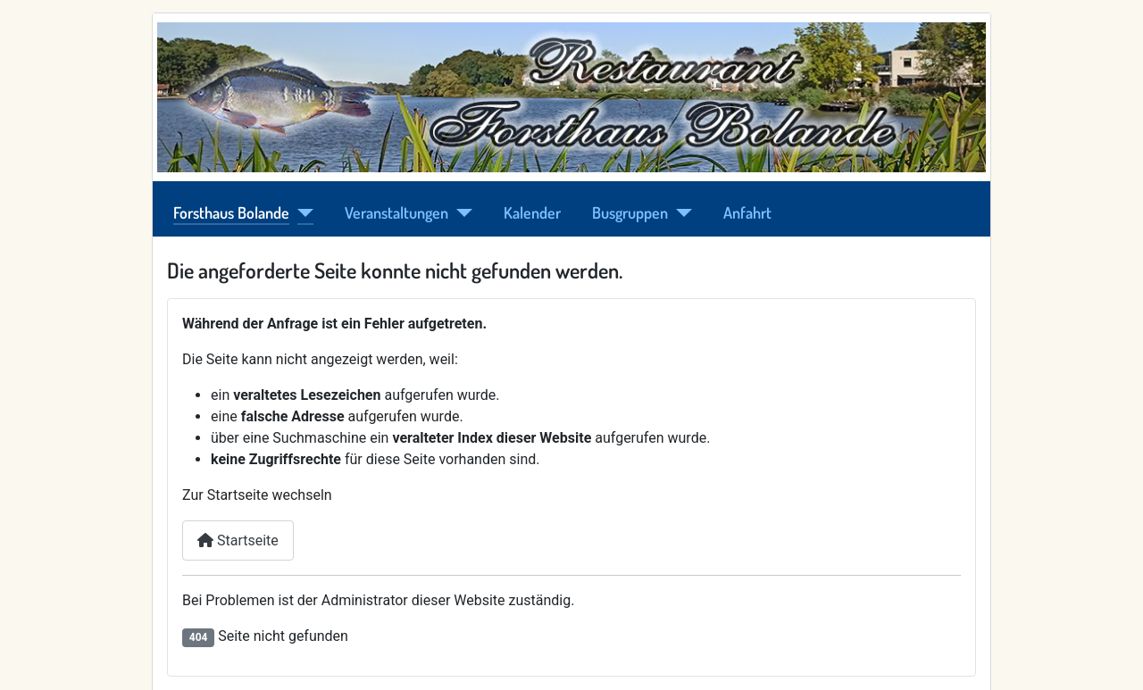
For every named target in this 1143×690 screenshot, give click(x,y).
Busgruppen (630, 212)
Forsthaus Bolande (231, 212)
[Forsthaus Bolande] (301, 213)
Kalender (532, 212)
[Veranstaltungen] (460, 213)
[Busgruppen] (680, 213)
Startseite (238, 540)
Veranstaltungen (396, 212)
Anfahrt (747, 212)
